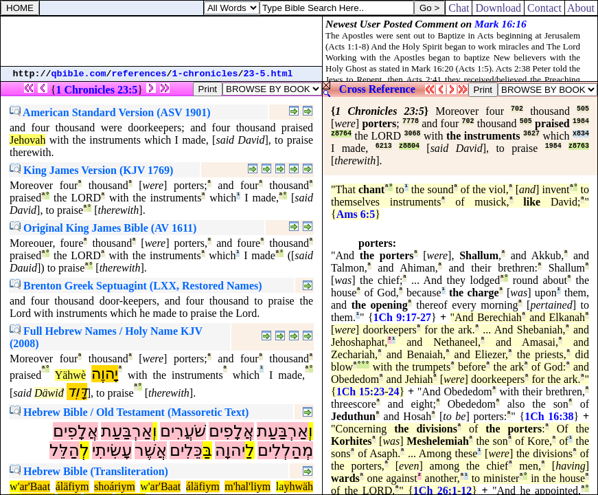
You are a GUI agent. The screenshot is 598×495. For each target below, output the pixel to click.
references (139, 74)
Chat (459, 8)
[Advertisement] (161, 41)
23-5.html (268, 74)
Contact (544, 8)
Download (498, 8)
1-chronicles (205, 74)
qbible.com (78, 74)
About (581, 8)
